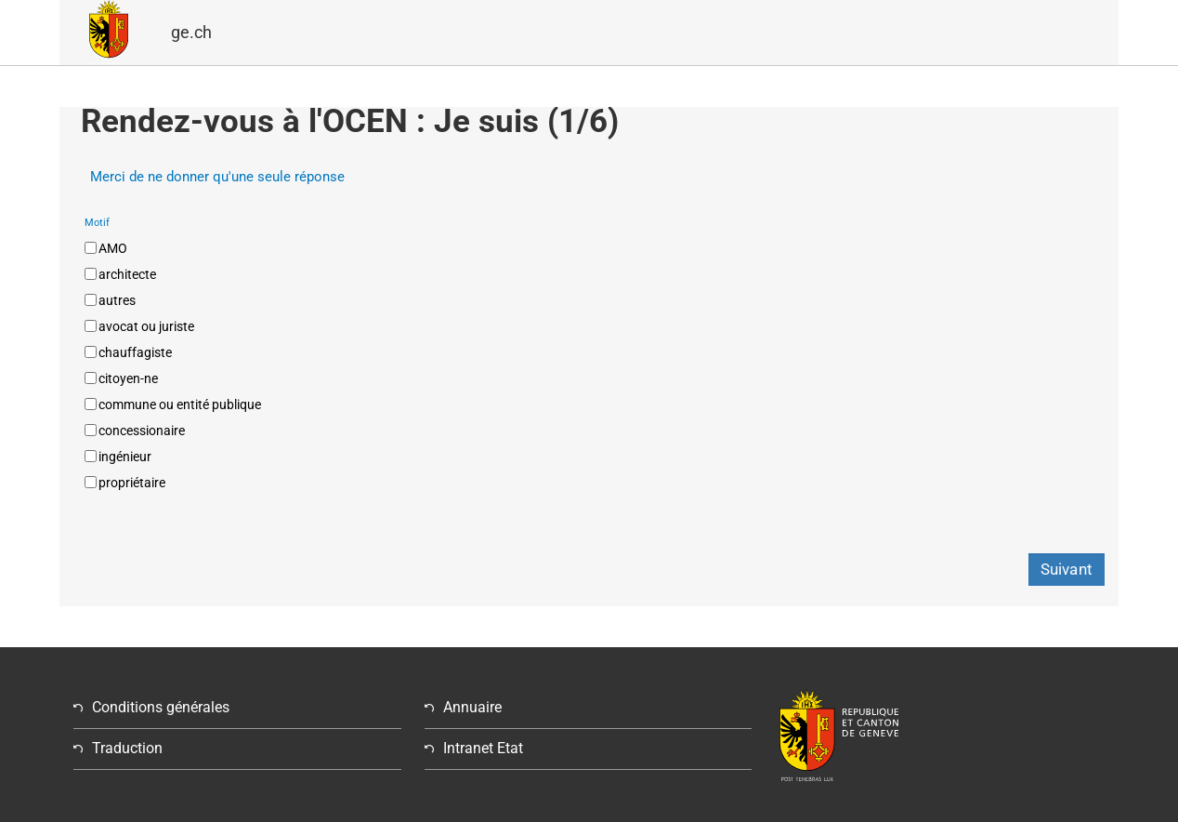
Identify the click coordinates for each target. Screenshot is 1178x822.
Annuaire (472, 707)
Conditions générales (160, 707)
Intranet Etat (483, 748)
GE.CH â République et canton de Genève (108, 32)
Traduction (127, 748)
